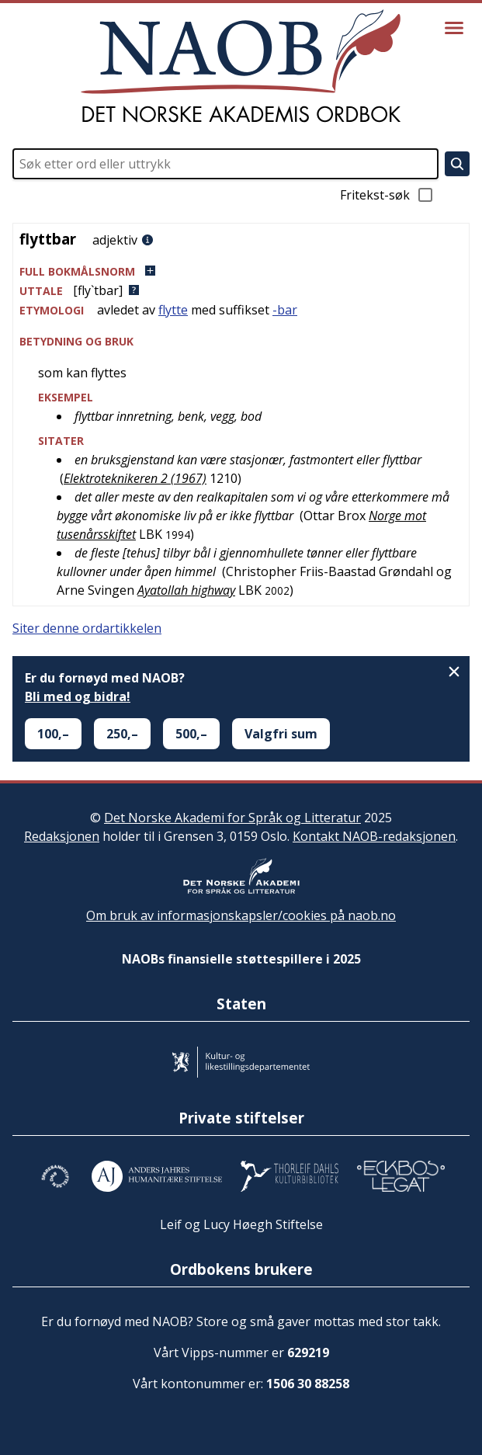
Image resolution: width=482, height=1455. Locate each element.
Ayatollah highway (186, 590)
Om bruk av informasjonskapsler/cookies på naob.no (241, 915)
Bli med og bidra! (77, 696)
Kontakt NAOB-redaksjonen (374, 836)
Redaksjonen (61, 836)
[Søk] (457, 163)
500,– (191, 733)
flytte (173, 309)
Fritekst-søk (387, 195)
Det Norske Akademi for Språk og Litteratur (232, 817)
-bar (284, 309)
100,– (53, 733)
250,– (122, 733)
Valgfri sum (280, 733)
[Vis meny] (454, 28)
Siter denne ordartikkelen (86, 628)
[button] (241, 271)
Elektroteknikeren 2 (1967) (135, 478)
